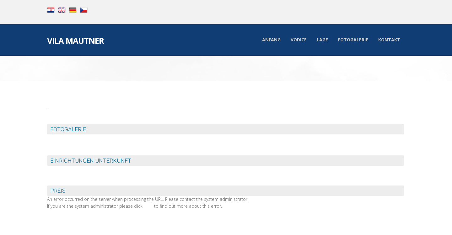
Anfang (271, 40)
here (148, 206)
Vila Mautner (75, 41)
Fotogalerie (353, 40)
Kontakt (389, 40)
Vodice (299, 40)
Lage (322, 40)
